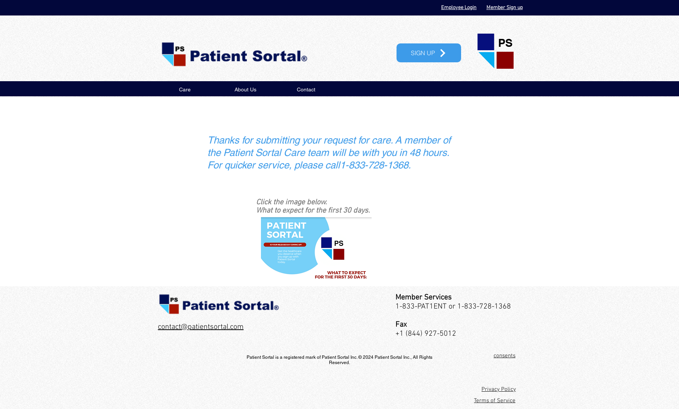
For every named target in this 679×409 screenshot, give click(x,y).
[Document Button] (316, 249)
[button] (429, 52)
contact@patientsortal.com (201, 327)
